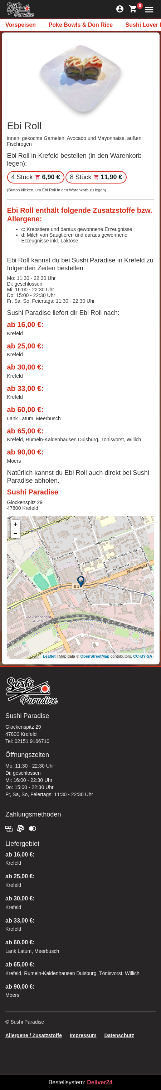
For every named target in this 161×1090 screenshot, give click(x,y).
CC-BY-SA (142, 656)
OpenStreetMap (94, 656)
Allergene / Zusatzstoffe (33, 1035)
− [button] (16, 533)
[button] (148, 9)
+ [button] (16, 524)
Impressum (83, 1035)
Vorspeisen (20, 25)
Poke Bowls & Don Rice (81, 25)
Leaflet (49, 656)
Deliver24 (99, 1082)
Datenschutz (119, 1035)
